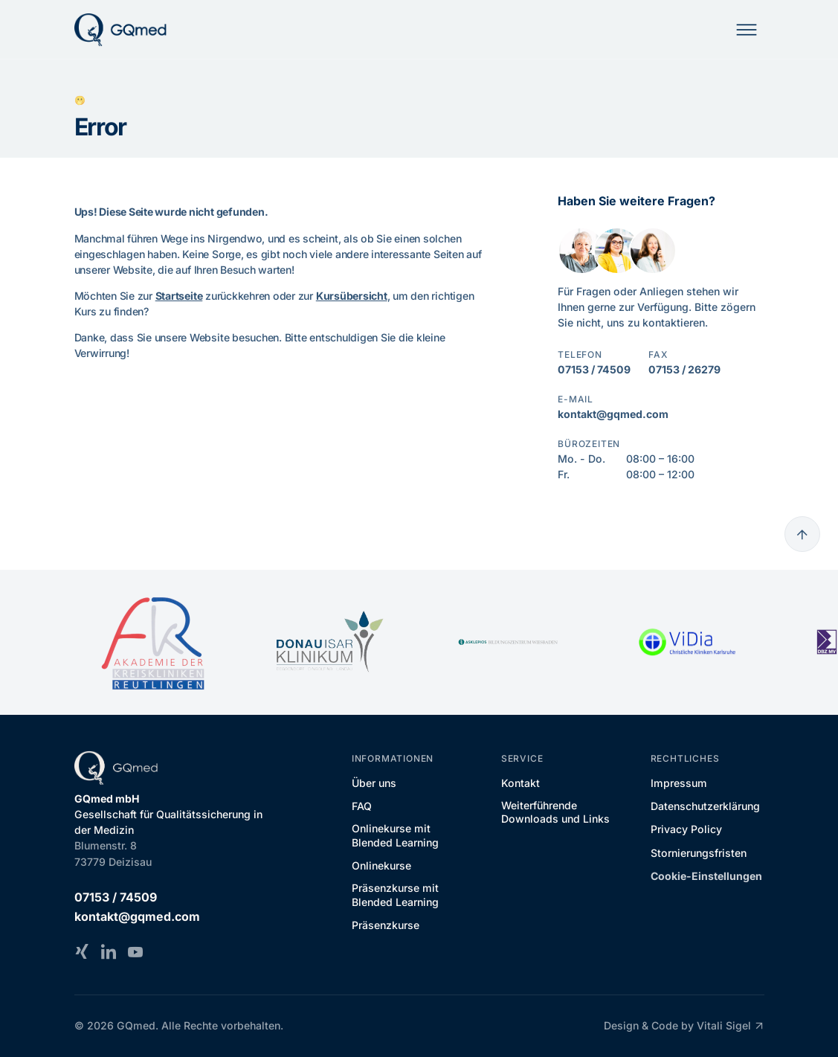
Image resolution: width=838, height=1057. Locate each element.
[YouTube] (135, 951)
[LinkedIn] (108, 951)
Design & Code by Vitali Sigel (684, 1025)
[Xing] (81, 951)
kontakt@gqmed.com (613, 414)
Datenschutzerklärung (705, 806)
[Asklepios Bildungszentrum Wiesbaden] (508, 642)
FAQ (362, 806)
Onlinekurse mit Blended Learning (395, 835)
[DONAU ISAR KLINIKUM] (330, 642)
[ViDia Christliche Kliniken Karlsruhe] (687, 642)
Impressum (679, 783)
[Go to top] (802, 534)
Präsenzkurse (385, 925)
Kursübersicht (351, 295)
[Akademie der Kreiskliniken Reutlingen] (151, 642)
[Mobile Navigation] (746, 30)
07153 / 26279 (684, 369)
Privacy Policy (686, 829)
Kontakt (520, 783)
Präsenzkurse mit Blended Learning (395, 894)
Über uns (374, 783)
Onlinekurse (381, 865)
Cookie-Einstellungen (706, 876)
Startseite (179, 295)
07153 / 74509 (594, 369)
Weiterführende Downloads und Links (555, 812)
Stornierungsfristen (699, 852)
